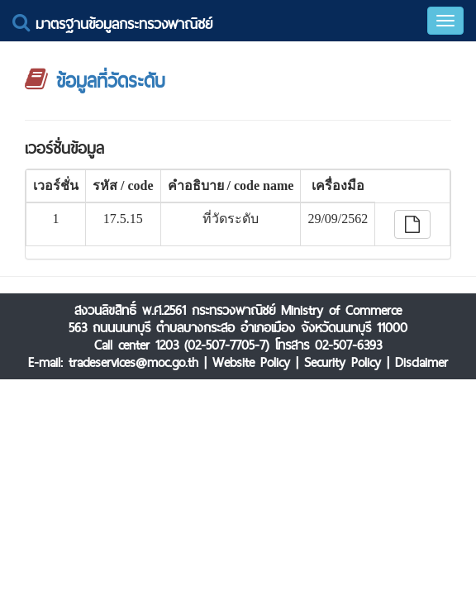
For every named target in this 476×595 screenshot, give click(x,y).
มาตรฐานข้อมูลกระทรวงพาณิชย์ (112, 24)
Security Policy (342, 362)
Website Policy (251, 362)
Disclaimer (421, 362)
